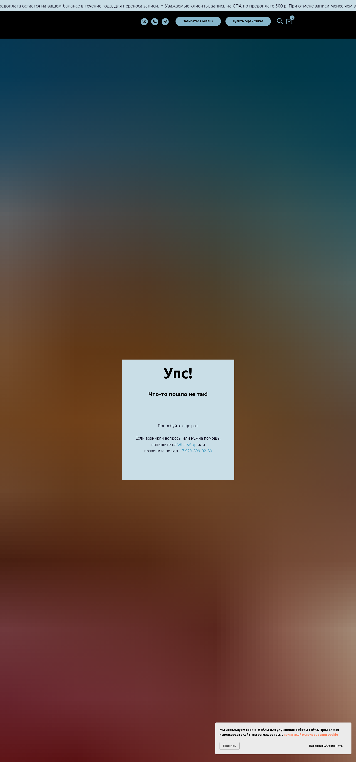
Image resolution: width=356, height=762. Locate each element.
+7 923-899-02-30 (196, 451)
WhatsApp (187, 444)
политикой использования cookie (311, 734)
